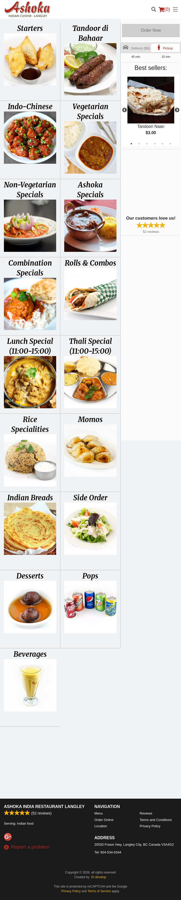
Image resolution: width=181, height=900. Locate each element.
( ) (164, 9)
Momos (90, 419)
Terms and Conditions (156, 820)
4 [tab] (154, 143)
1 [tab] (131, 143)
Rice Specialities (30, 424)
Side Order (90, 497)
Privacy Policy (150, 826)
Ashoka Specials (90, 189)
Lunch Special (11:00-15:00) (30, 346)
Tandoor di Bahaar (90, 33)
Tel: (107, 852)
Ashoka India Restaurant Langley (44, 806)
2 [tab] (139, 143)
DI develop (98, 877)
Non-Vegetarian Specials (30, 189)
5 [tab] (162, 143)
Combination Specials (30, 268)
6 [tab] (170, 143)
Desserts (30, 575)
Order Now (151, 30)
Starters (30, 28)
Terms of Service (99, 891)
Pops (90, 575)
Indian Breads (30, 497)
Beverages (30, 654)
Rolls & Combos (90, 263)
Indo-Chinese (30, 106)
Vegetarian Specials (90, 111)
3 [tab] (147, 143)
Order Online (103, 820)
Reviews (146, 813)
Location (100, 826)
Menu (98, 813)
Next (177, 110)
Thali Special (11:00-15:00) (90, 346)
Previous (124, 110)
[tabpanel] (150, 110)
